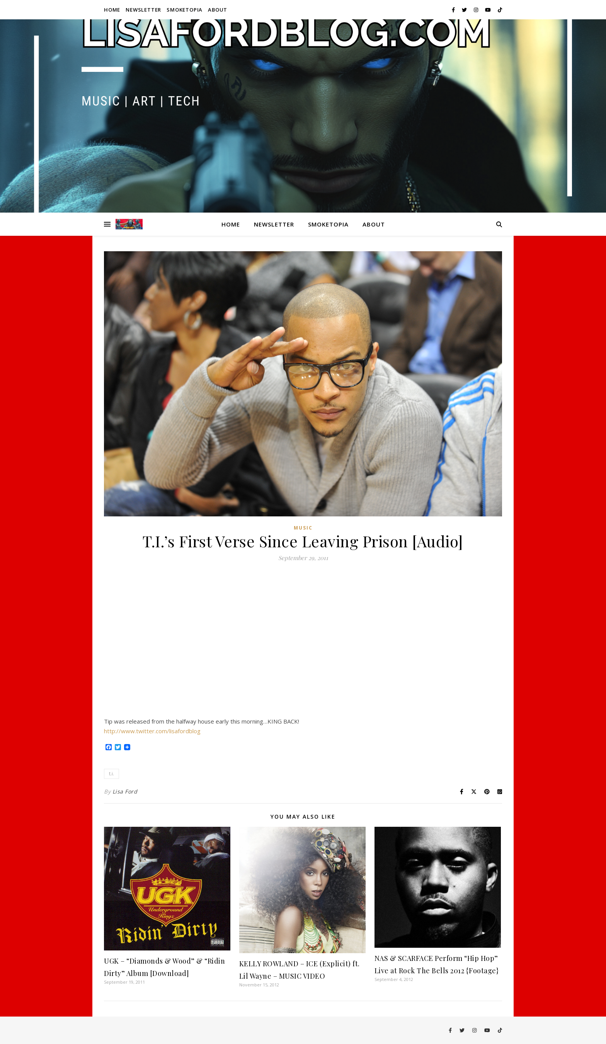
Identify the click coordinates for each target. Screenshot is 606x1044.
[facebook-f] (454, 9)
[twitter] (465, 9)
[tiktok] (500, 9)
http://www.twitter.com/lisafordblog (152, 731)
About (217, 9)
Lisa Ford (125, 791)
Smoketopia (185, 9)
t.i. (111, 773)
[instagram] (476, 9)
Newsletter (143, 9)
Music (303, 528)
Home (112, 9)
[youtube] (488, 9)
